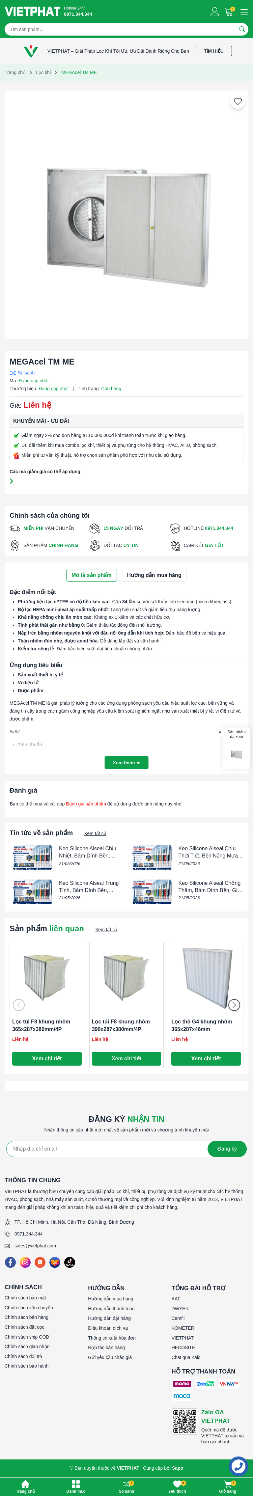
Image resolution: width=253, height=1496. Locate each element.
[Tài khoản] (215, 11)
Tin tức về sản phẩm (41, 832)
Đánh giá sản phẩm (86, 803)
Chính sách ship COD (27, 1337)
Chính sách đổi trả (23, 1356)
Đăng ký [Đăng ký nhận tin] (227, 1149)
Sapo (177, 1468)
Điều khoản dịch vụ (108, 1328)
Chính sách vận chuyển (29, 1307)
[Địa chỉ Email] (126, 1149)
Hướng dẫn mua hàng (110, 1298)
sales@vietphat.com (35, 1245)
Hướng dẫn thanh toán (111, 1308)
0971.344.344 (28, 1234)
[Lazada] (55, 1262)
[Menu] (243, 11)
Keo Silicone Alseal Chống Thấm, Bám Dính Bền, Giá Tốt (210, 890)
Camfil (178, 1318)
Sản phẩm (47, 928)
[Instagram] (25, 1262)
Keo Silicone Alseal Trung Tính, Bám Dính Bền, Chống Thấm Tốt (89, 890)
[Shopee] (40, 1262)
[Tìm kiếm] (242, 29)
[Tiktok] (69, 1262)
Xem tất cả (95, 833)
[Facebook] (10, 1262)
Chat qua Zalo (186, 1357)
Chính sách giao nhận (27, 1346)
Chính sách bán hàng (26, 1317)
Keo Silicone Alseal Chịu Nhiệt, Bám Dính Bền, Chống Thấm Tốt (87, 856)
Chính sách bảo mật (25, 1297)
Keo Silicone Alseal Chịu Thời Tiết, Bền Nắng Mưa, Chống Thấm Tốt (209, 856)
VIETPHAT (183, 1338)
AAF (176, 1298)
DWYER (180, 1308)
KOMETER (183, 1328)
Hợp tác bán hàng (106, 1347)
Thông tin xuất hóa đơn (112, 1338)
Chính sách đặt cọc (24, 1327)
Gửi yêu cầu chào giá (110, 1357)
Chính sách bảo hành (26, 1366)
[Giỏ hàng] (229, 11)
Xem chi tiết (47, 1058)
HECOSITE (183, 1347)
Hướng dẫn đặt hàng (109, 1318)
